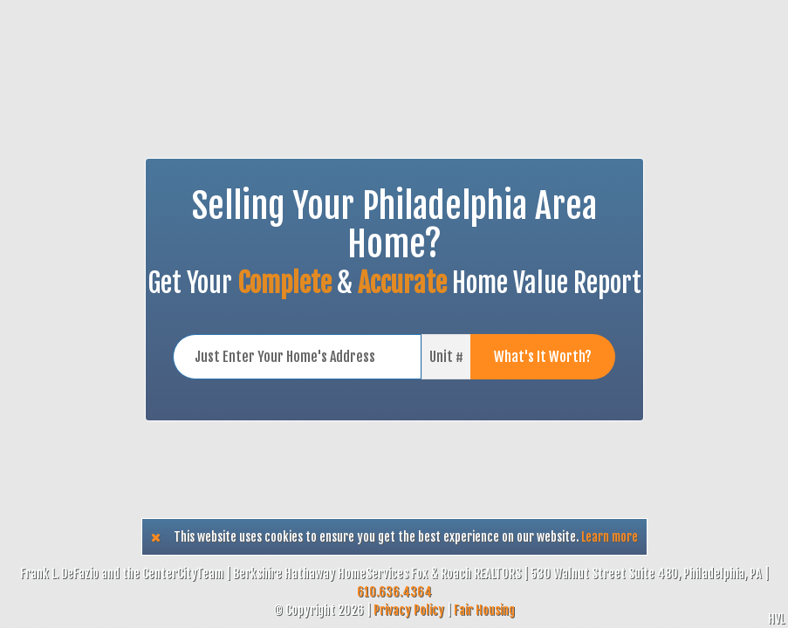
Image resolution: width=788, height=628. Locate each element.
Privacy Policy (408, 610)
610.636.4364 (394, 591)
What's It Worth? (543, 356)
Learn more (609, 536)
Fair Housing (484, 610)
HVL (776, 618)
